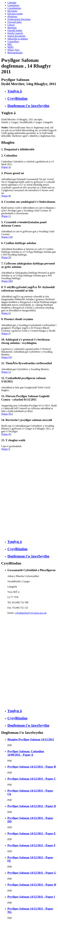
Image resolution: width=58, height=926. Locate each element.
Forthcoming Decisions (19, 19)
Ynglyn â (14, 91)
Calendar (11, 2)
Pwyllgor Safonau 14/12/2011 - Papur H (31, 884)
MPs (9, 44)
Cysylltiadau (17, 98)
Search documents (16, 36)
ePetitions (12, 16)
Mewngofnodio (15, 52)
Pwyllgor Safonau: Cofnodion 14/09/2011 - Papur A (25, 753)
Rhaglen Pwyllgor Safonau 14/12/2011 (30, 739)
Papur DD (7, 281)
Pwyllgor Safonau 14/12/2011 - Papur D (31, 806)
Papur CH (7, 237)
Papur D (6, 257)
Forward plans (14, 22)
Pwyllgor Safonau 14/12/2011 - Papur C (31, 778)
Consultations (14, 8)
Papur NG (7, 414)
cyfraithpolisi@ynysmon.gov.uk (31, 613)
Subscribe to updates (17, 38)
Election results (15, 13)
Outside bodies (14, 30)
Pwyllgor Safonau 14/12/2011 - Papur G (31, 872)
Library (11, 25)
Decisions (12, 11)
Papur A (6, 167)
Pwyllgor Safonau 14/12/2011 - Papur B (31, 766)
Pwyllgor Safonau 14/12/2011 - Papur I (31, 896)
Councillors (13, 41)
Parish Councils (15, 33)
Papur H (6, 434)
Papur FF (6, 357)
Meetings (12, 27)
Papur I (5, 449)
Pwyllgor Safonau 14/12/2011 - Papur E (31, 833)
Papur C (6, 216)
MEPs (10, 47)
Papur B (6, 196)
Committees (13, 5)
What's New (13, 50)
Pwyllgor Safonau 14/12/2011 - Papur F (31, 845)
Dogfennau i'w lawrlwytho (28, 106)
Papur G (6, 372)
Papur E (6, 313)
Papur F (6, 333)
